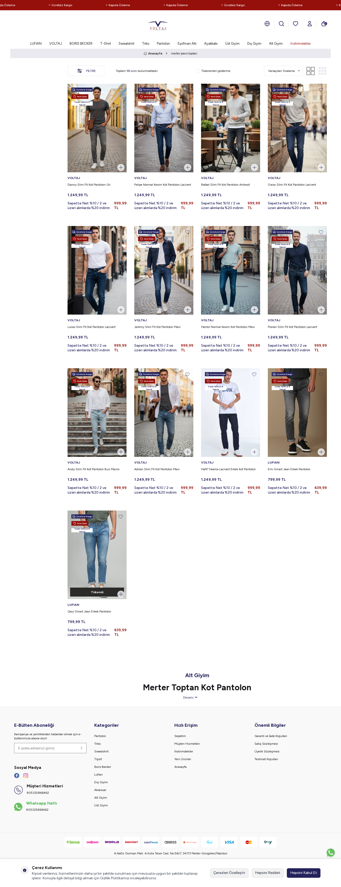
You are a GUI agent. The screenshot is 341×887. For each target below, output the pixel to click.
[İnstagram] (25, 775)
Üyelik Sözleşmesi (266, 751)
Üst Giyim (232, 43)
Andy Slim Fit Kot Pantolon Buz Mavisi (93, 469)
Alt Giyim (276, 43)
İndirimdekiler (300, 43)
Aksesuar (100, 790)
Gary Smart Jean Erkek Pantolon (89, 611)
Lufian (98, 774)
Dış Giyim (254, 43)
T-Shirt (105, 43)
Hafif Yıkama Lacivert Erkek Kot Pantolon (228, 469)
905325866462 (38, 793)
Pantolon (163, 43)
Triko (145, 43)
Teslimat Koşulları (266, 759)
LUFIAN (36, 43)
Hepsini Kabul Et (303, 873)
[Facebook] (16, 775)
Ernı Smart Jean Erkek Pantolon (289, 469)
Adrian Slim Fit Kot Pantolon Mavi (156, 469)
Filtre (86, 71)
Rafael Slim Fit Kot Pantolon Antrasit (225, 184)
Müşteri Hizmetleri (187, 744)
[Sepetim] (324, 24)
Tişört (98, 759)
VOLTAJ (55, 43)
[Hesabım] (310, 24)
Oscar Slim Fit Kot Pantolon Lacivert (292, 184)
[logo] (158, 24)
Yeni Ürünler (182, 759)
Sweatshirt (126, 43)
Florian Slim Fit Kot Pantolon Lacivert (292, 327)
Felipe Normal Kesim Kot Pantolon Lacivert (162, 184)
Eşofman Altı (187, 43)
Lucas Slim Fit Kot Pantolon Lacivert (92, 327)
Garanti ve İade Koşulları (270, 736)
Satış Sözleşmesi (266, 744)
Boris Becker (102, 767)
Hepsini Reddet (267, 873)
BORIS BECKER (81, 43)
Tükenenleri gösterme (213, 71)
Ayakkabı (210, 43)
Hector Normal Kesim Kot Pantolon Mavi (228, 327)
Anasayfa (153, 53)
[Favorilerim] (295, 24)
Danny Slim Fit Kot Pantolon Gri (89, 184)
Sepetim (180, 736)
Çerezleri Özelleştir (229, 873)
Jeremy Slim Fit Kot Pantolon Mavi (157, 327)
